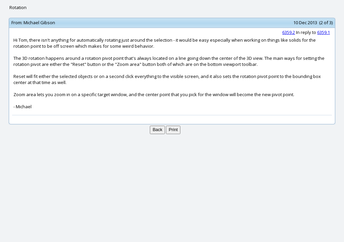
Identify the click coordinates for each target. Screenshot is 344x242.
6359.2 (288, 32)
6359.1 (323, 32)
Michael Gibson (39, 22)
